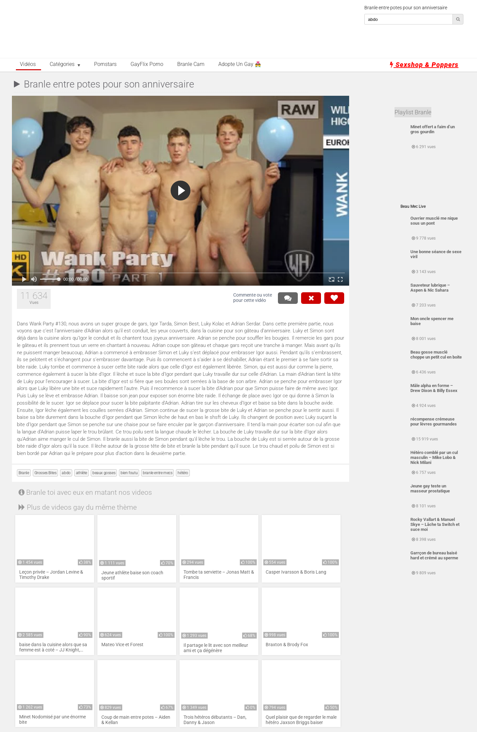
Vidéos (28, 64)
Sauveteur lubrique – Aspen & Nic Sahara (430, 288)
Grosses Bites (45, 473)
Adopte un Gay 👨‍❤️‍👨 (239, 64)
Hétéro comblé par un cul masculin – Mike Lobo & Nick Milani (434, 457)
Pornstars (105, 64)
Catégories (62, 64)
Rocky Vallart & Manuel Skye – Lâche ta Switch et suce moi (434, 524)
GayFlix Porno (147, 64)
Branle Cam (190, 64)
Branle (24, 473)
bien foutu (129, 473)
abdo (66, 473)
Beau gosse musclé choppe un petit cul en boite (436, 355)
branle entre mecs (157, 473)
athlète (81, 473)
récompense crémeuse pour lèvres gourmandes (433, 421)
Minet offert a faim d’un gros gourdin (432, 129)
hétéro (183, 473)
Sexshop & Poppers (424, 65)
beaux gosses (103, 473)
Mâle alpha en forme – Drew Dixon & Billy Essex (433, 388)
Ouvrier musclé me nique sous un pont (434, 221)
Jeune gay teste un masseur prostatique (430, 488)
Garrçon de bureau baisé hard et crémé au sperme (434, 555)
